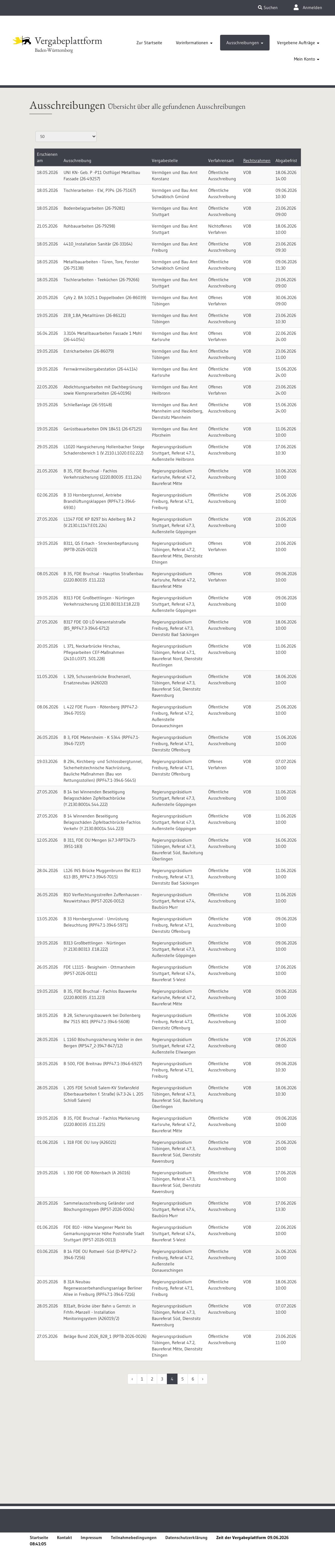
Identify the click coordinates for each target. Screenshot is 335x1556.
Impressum (91, 1537)
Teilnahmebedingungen (134, 1537)
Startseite (39, 1537)
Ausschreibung (77, 160)
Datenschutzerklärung (186, 1537)
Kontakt (64, 1537)
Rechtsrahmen (257, 160)
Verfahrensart (221, 160)
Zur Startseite (149, 42)
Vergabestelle (165, 160)
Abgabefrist (286, 160)
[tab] (149, 42)
